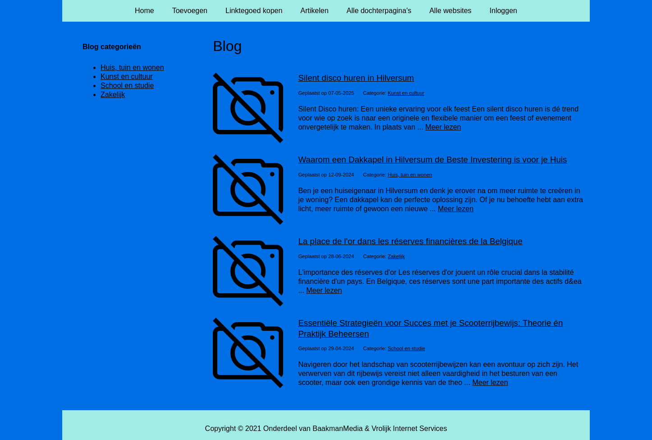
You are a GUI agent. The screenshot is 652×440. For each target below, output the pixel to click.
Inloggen (503, 10)
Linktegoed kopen (253, 10)
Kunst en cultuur (406, 93)
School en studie (406, 348)
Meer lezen (443, 127)
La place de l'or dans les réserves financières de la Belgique (410, 241)
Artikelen (314, 10)
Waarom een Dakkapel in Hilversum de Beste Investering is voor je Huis (432, 159)
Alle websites (450, 10)
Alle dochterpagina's (379, 10)
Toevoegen (189, 10)
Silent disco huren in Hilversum (356, 78)
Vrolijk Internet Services (409, 428)
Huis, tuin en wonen (410, 174)
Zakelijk (396, 256)
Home (144, 10)
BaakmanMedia (337, 428)
